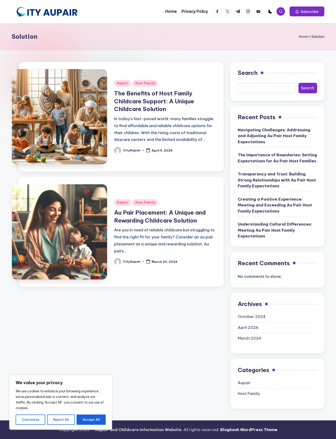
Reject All (61, 420)
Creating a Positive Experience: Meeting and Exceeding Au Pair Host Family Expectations (275, 205)
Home (303, 37)
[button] (307, 11)
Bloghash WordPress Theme (248, 429)
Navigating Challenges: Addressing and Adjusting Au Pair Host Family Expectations (274, 135)
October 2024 (252, 316)
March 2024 (249, 338)
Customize (30, 420)
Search (248, 72)
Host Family (145, 83)
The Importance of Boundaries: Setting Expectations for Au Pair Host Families (277, 158)
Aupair (122, 83)
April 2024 (248, 327)
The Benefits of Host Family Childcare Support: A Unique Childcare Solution (154, 101)
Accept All (91, 420)
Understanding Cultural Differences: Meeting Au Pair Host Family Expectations (275, 230)
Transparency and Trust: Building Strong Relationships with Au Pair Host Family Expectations (277, 179)
